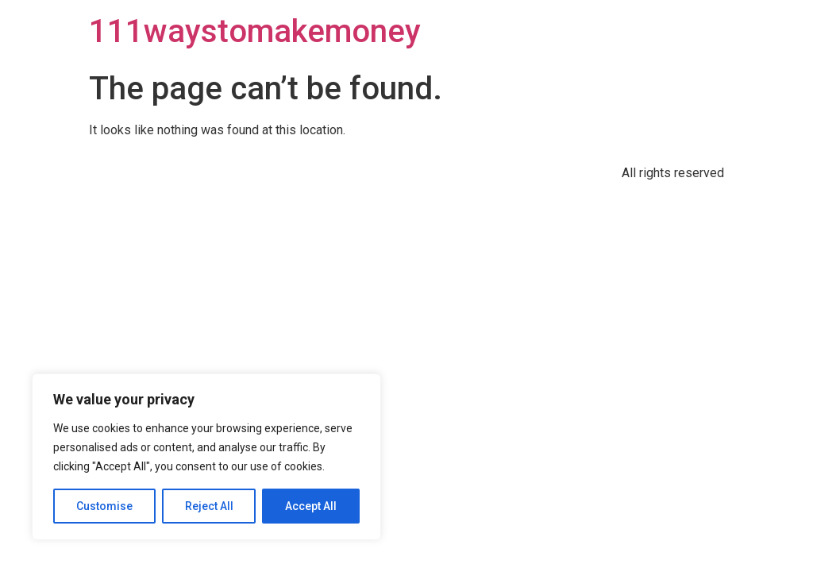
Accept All (311, 506)
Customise (104, 506)
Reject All (209, 506)
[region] (206, 456)
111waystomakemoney (255, 31)
